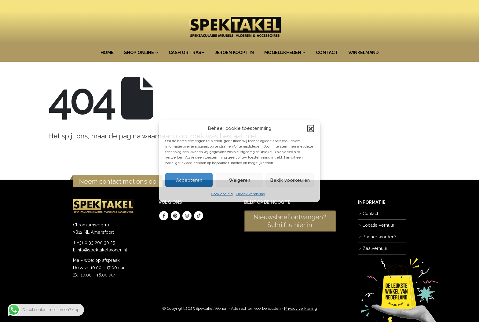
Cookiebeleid (222, 194)
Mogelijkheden (282, 52)
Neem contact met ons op (117, 181)
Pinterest (175, 215)
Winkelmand (363, 52)
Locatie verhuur (378, 225)
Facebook (163, 215)
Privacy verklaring (250, 194)
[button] (311, 128)
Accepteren (189, 180)
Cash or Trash (187, 52)
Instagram (187, 215)
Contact (327, 52)
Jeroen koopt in (234, 52)
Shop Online (139, 52)
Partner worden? (380, 236)
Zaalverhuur (375, 248)
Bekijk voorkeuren (290, 180)
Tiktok (198, 215)
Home (107, 52)
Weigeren (239, 180)
